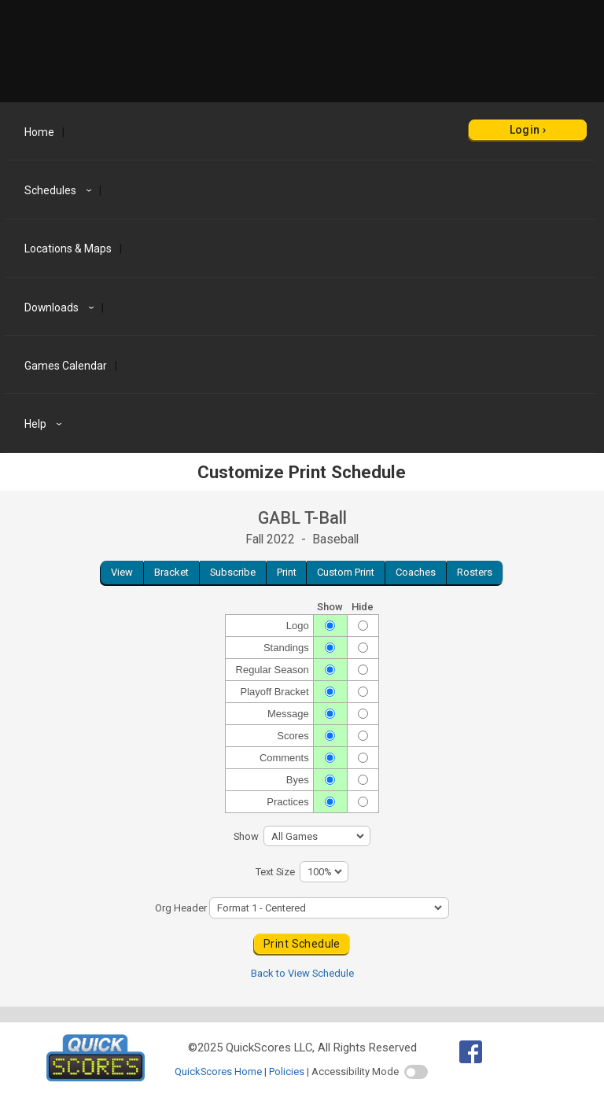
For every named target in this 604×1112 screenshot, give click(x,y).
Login (525, 129)
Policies (286, 1071)
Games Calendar (65, 365)
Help (45, 424)
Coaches (416, 572)
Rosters (474, 572)
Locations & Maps (68, 248)
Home (39, 132)
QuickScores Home (218, 1071)
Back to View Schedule (302, 973)
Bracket (171, 572)
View (122, 572)
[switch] (416, 1072)
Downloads (61, 307)
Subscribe (233, 572)
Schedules (60, 190)
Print (286, 572)
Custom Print (345, 572)
